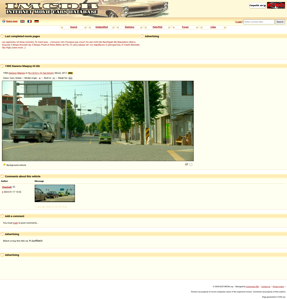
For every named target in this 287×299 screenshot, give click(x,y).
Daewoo (13, 73)
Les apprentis (9, 42)
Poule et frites (48, 44)
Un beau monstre (25, 42)
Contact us (265, 286)
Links (213, 27)
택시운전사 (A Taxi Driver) (41, 73)
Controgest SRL (252, 286)
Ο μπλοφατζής (113, 44)
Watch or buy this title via (22, 240)
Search (73, 27)
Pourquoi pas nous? (75, 42)
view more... (19, 47)
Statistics (129, 27)
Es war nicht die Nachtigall (99, 42)
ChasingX (7, 187)
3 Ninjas (36, 44)
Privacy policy (278, 286)
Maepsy (21, 73)
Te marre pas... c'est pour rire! (49, 42)
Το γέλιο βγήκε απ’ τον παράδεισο (87, 44)
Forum (185, 27)
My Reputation (121, 42)
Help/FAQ (157, 27)
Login (239, 21)
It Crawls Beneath (130, 44)
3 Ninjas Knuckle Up (21, 44)
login (15, 222)
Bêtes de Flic (62, 44)
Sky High (6, 47)
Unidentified (101, 27)
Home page (12, 21)
